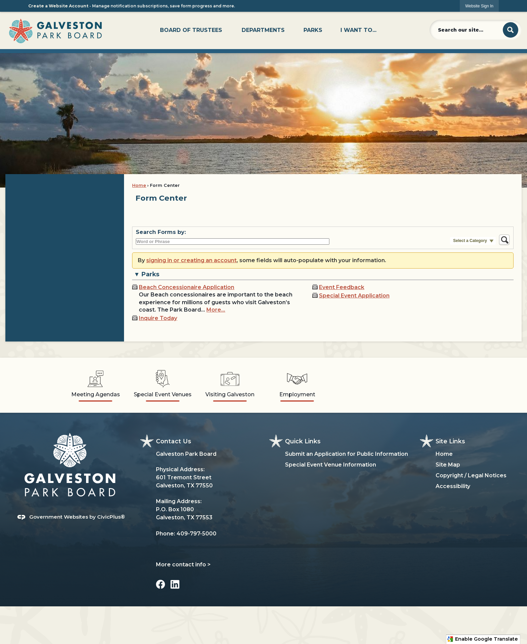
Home (139, 185)
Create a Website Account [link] (58, 5)
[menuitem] (191, 30)
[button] (510, 30)
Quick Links (303, 441)
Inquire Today (158, 318)
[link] (479, 6)
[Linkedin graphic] (174, 584)
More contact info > (183, 564)
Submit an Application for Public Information (346, 454)
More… (215, 310)
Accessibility (453, 486)
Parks (150, 274)
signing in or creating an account (191, 260)
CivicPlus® (111, 517)
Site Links (450, 441)
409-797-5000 (196, 533)
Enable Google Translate (482, 639)
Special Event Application (354, 295)
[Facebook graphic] (160, 584)
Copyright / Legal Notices (471, 475)
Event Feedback (341, 287)
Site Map (448, 464)
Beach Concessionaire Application (186, 287)
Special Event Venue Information (330, 464)
